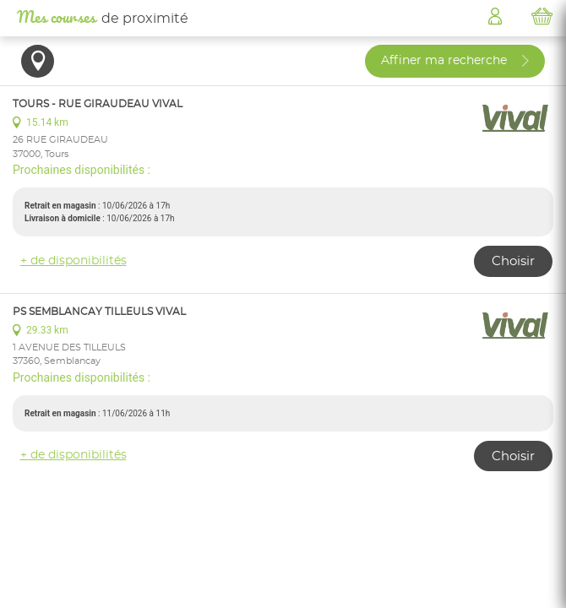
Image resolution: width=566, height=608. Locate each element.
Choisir (513, 261)
